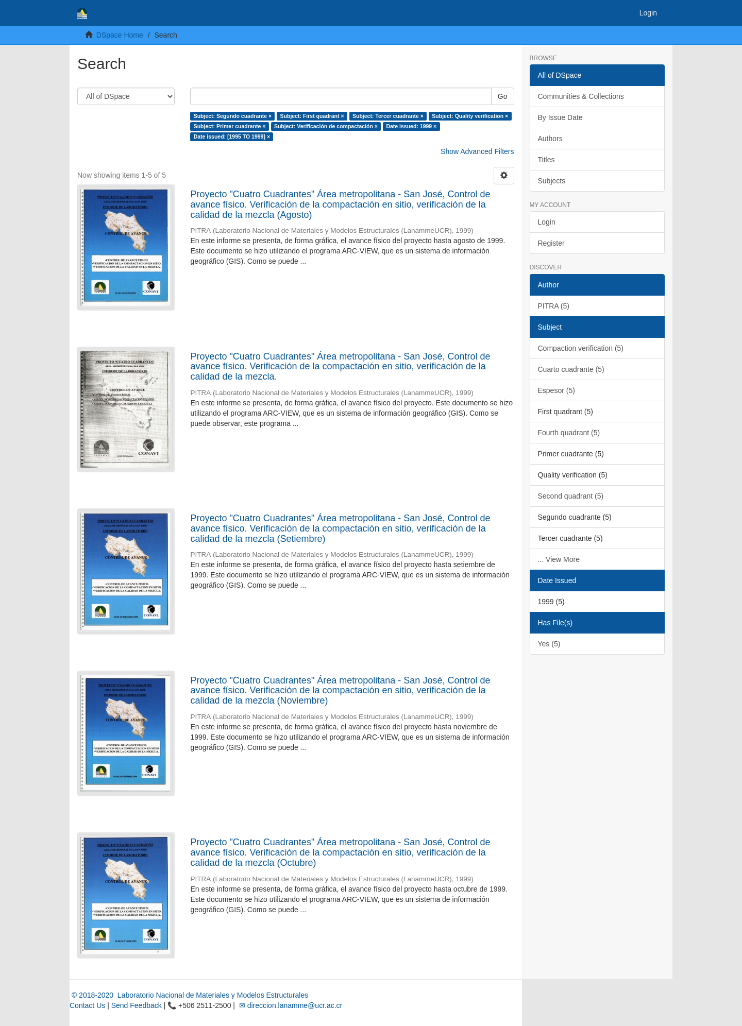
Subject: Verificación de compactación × (326, 126)
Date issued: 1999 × (411, 126)
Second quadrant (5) (571, 496)
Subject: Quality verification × (470, 116)
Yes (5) (549, 644)
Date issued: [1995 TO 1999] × (232, 136)
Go (503, 96)
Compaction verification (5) (581, 348)
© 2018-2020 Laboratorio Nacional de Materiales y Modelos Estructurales (189, 995)
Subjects (552, 181)
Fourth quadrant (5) (569, 433)
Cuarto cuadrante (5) (571, 369)
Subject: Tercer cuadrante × (388, 116)
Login (546, 222)
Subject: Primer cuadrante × (230, 126)
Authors (550, 138)
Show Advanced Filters (477, 151)
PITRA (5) (553, 306)
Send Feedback (136, 1005)
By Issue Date (560, 117)
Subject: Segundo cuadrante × (233, 116)
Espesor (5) (556, 390)
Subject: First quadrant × (312, 116)
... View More (559, 559)
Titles (546, 160)
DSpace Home (119, 35)
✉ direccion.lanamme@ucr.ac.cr (289, 1005)
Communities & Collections (581, 96)
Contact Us (87, 1005)
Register (551, 243)
